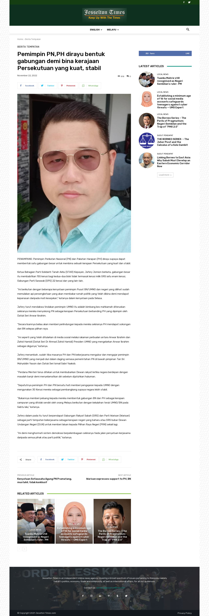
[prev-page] (19, 549)
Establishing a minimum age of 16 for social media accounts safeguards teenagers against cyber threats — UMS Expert (74, 534)
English (96, 29)
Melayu (113, 29)
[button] (188, 29)
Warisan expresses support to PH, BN (108, 478)
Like (187, 53)
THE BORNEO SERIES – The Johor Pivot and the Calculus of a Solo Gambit (173, 142)
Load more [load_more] (165, 174)
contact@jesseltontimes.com (110, 588)
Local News (35, 530)
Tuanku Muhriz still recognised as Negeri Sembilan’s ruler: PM (36, 536)
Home (20, 39)
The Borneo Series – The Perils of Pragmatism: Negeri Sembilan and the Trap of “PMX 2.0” (112, 535)
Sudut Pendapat (165, 135)
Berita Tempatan (33, 39)
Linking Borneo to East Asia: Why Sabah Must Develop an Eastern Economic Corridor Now (174, 162)
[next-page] (25, 549)
